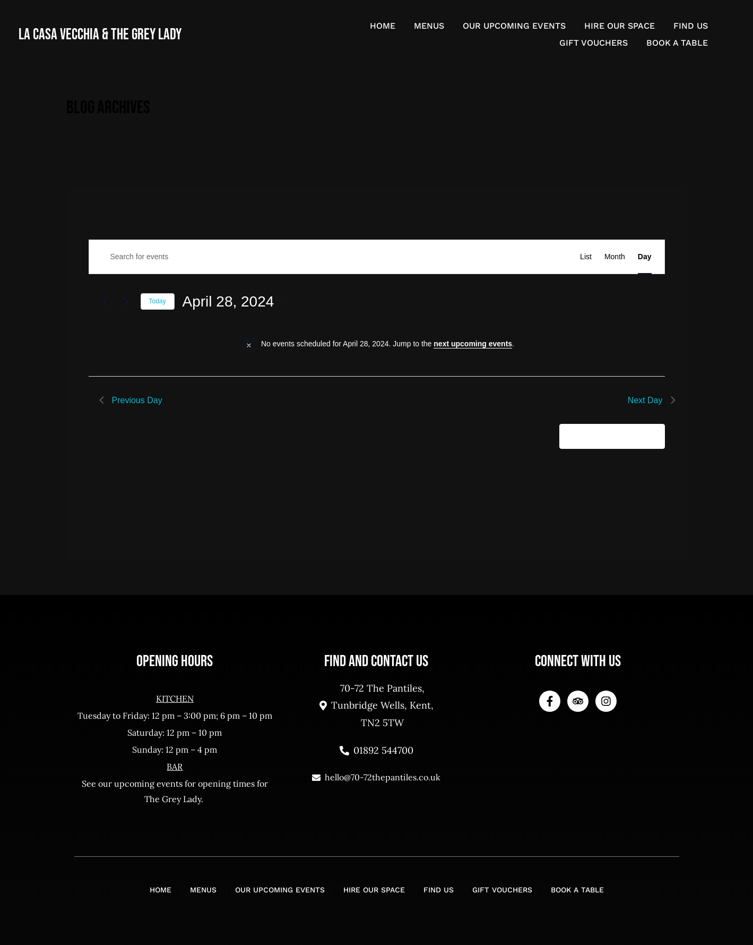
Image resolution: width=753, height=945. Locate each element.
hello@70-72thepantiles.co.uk (376, 777)
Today (157, 301)
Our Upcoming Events (514, 26)
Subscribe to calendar (606, 435)
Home (382, 26)
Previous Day (130, 400)
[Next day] (126, 301)
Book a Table (677, 43)
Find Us (690, 26)
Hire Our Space (619, 26)
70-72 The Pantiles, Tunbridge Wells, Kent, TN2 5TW (376, 705)
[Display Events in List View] (586, 257)
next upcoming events (473, 343)
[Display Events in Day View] (645, 257)
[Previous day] (105, 301)
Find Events (525, 256)
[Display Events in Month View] (614, 257)
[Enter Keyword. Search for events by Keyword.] (291, 257)
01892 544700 (376, 750)
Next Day (652, 400)
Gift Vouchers (593, 43)
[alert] (379, 344)
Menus (429, 26)
